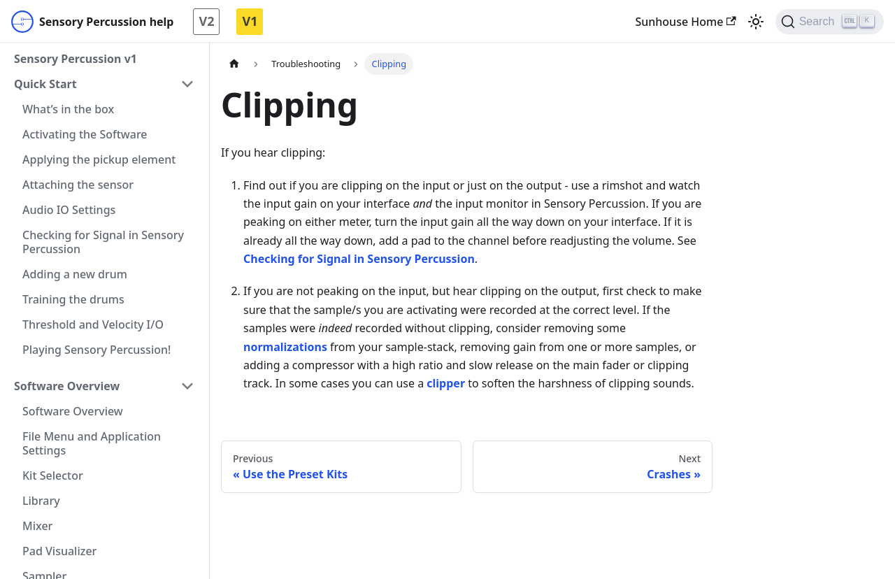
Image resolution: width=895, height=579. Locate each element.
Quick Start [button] (45, 84)
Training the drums (73, 299)
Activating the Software (85, 134)
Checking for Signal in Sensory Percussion (103, 242)
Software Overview (72, 411)
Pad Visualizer (59, 551)
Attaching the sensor (78, 184)
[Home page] (234, 64)
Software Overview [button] (67, 386)
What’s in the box (68, 109)
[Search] (829, 21)
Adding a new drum (74, 274)
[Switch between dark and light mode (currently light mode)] (756, 21)
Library (41, 500)
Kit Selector (52, 475)
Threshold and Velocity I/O (93, 324)
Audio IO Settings (68, 209)
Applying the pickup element (99, 159)
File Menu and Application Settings (91, 443)
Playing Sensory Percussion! (96, 349)
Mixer (37, 526)
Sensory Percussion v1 (75, 58)
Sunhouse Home (685, 21)
